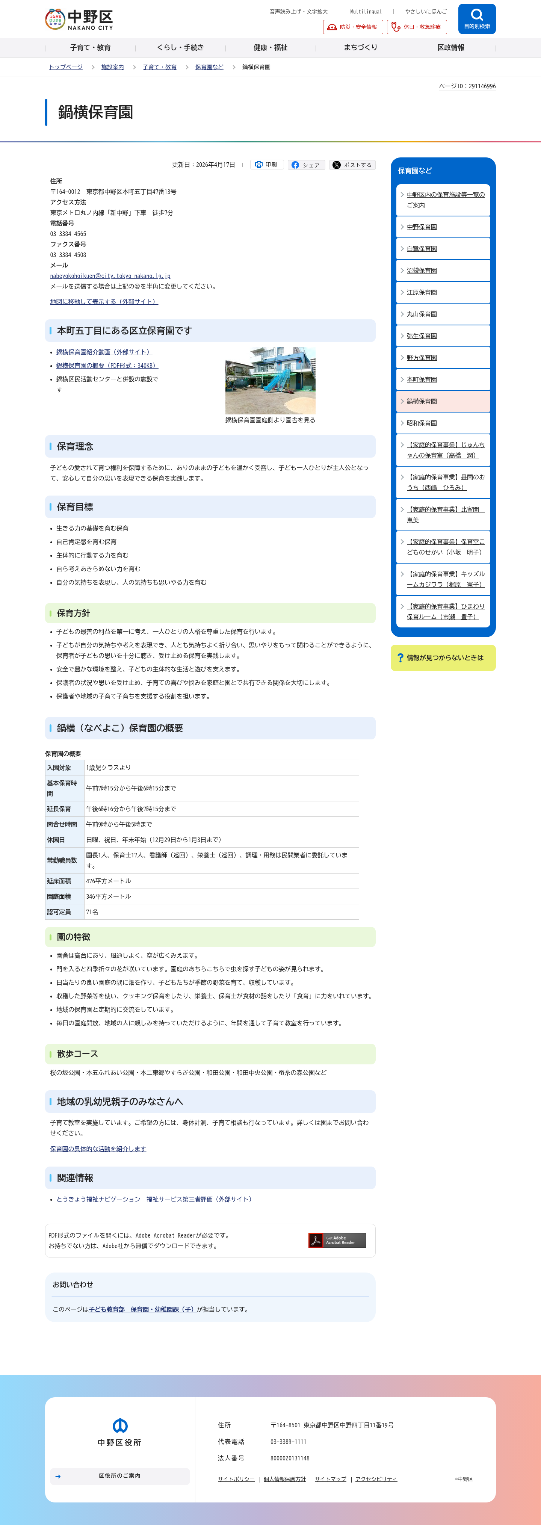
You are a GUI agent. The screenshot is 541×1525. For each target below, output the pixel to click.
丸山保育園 (422, 314)
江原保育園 (422, 292)
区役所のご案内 (120, 1475)
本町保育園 (422, 379)
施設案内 (112, 67)
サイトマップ (330, 1479)
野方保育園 (422, 358)
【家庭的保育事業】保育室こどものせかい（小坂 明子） (446, 547)
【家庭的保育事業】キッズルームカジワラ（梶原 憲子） (446, 579)
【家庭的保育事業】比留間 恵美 (446, 514)
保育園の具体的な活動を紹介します (98, 1149)
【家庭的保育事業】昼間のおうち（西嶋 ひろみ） (446, 482)
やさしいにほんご (426, 11)
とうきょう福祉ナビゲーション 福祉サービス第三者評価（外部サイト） (155, 1199)
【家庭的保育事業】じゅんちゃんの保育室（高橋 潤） (446, 450)
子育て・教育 (160, 67)
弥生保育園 (422, 336)
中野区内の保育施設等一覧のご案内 (446, 200)
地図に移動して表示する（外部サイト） (104, 302)
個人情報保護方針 (285, 1479)
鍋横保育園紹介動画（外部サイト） (104, 352)
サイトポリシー (236, 1479)
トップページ (66, 67)
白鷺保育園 (422, 249)
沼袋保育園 (422, 271)
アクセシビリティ (376, 1479)
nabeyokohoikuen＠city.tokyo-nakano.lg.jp (110, 276)
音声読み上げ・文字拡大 (299, 11)
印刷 (272, 164)
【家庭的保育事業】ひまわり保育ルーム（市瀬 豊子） (446, 611)
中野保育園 (422, 227)
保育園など (209, 67)
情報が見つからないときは (445, 657)
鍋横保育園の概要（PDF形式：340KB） (107, 366)
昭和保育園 (422, 423)
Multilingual (366, 11)
